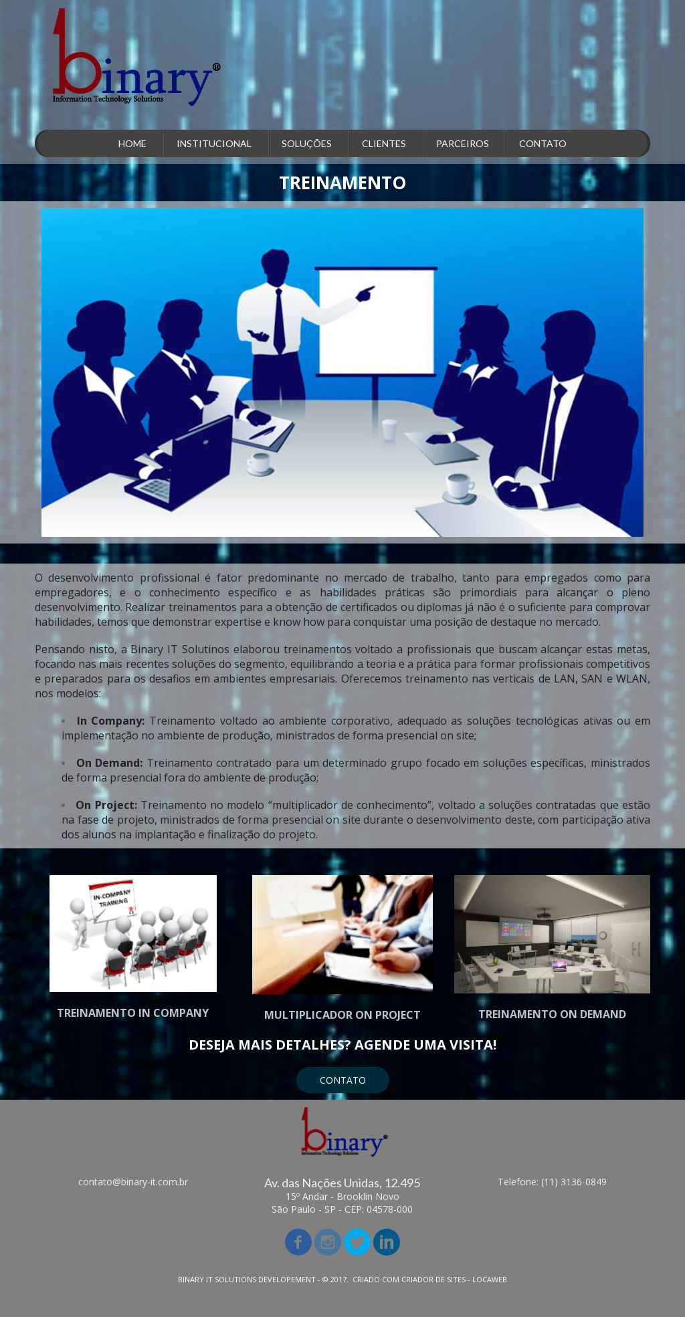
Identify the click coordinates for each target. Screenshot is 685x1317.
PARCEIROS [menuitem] (462, 143)
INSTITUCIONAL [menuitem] (214, 143)
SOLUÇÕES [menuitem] (307, 143)
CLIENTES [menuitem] (384, 143)
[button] (342, 1080)
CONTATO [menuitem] (543, 143)
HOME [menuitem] (132, 143)
